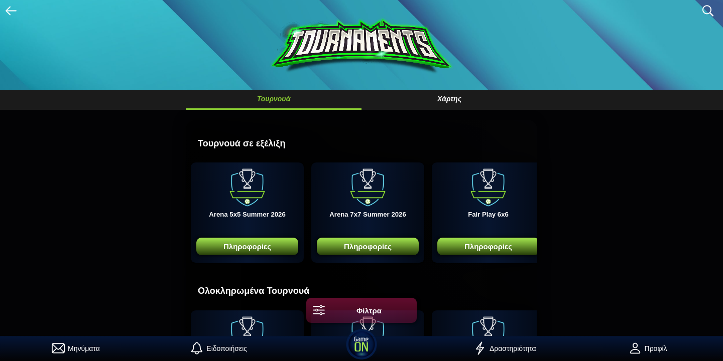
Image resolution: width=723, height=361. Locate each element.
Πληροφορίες (247, 246)
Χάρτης (449, 99)
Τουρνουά (274, 99)
